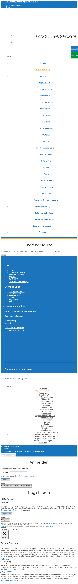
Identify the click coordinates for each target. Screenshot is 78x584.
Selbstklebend (46, 180)
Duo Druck (46, 141)
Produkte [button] (42, 76)
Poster (46, 174)
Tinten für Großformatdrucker (46, 200)
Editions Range (46, 96)
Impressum (13, 297)
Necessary (7, 562)
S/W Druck (46, 135)
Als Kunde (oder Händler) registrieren (16, 486)
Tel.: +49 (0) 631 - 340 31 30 (14, 328)
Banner (46, 167)
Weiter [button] (3, 527)
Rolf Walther (13, 278)
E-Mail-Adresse (8, 499)
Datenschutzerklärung (9, 510)
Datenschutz (13, 299)
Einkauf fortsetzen (8, 455)
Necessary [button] (5, 560)
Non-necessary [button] (6, 571)
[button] (9, 57)
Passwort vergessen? (26, 476)
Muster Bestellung (42, 206)
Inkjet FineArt (44, 83)
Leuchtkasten (46, 193)
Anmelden (6, 480)
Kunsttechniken (46, 128)
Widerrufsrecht (14, 295)
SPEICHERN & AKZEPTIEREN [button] (11, 580)
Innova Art (12, 270)
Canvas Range (46, 89)
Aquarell (46, 115)
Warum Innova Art (42, 70)
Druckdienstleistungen (42, 226)
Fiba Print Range (46, 102)
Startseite (42, 63)
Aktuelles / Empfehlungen (18, 282)
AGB (10, 301)
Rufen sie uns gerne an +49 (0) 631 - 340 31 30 (21, 2)
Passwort (5, 472)
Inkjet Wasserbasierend (44, 148)
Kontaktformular (15, 294)
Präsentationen (46, 187)
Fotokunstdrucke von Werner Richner (18, 369)
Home (3, 255)
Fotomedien (46, 161)
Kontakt (8, 7)
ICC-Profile (13, 280)
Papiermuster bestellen (44, 219)
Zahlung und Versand (14, 5)
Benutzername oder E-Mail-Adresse (15, 469)
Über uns (42, 232)
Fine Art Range (46, 109)
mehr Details (49, 526)
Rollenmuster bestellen (44, 213)
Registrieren (6, 514)
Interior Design (46, 154)
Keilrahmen (46, 122)
